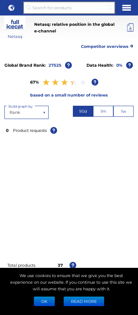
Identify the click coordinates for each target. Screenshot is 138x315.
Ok (44, 301)
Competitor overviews (107, 45)
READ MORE (84, 301)
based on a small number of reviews (69, 95)
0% (119, 65)
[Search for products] (69, 7)
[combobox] (10, 112)
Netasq (15, 36)
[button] (11, 8)
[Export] (130, 27)
